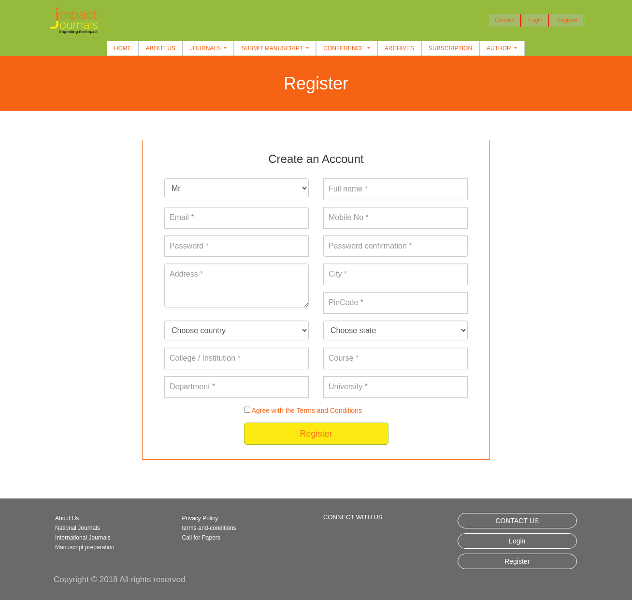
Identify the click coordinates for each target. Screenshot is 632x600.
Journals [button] (206, 48)
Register (567, 20)
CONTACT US (517, 521)
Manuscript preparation (85, 547)
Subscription (450, 48)
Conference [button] (344, 48)
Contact (505, 20)
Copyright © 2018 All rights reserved (119, 579)
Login (536, 20)
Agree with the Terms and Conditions (307, 410)
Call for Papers (201, 537)
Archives (399, 48)
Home (122, 48)
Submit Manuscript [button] (272, 48)
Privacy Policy (200, 518)
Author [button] (500, 48)
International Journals (83, 537)
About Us (160, 48)
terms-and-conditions (209, 528)
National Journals (77, 528)
